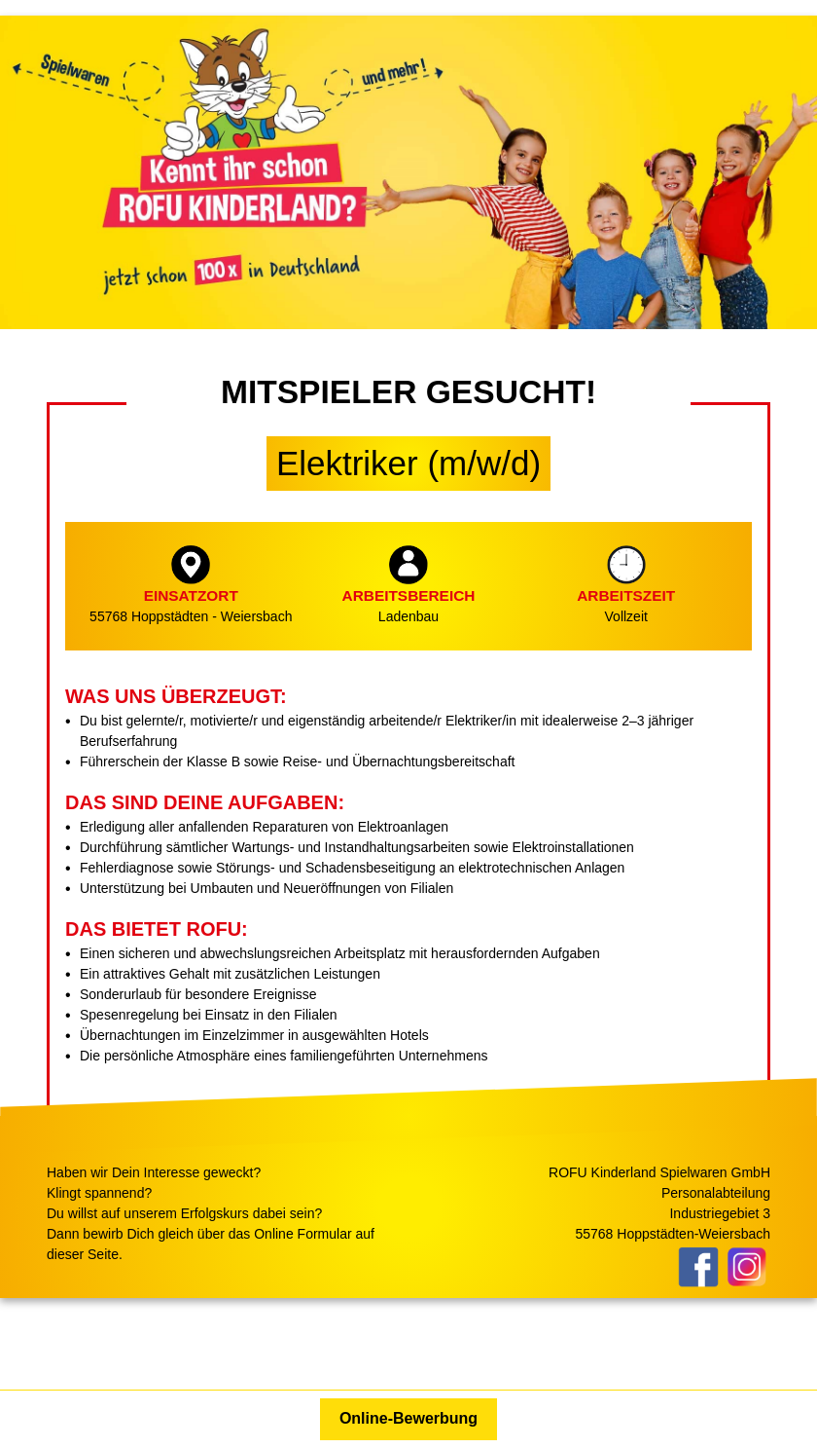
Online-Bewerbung (408, 1418)
